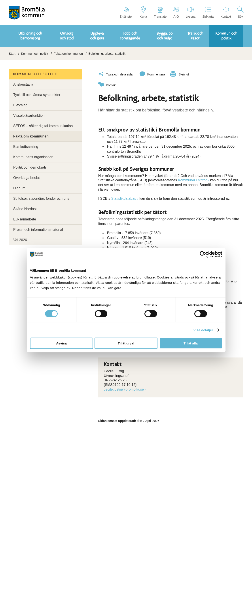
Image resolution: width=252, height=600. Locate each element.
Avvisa (61, 343)
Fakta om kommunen (68, 53)
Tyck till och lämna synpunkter (36, 95)
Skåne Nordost (25, 209)
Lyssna (190, 12)
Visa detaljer (203, 330)
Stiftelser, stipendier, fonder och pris (41, 198)
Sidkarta (208, 12)
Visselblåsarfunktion (29, 115)
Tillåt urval (126, 343)
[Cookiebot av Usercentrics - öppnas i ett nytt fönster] (203, 254)
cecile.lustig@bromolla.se (124, 389)
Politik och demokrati (29, 167)
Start (12, 53)
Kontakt (225, 12)
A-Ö (176, 12)
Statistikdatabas (123, 198)
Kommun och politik (34, 53)
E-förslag (20, 105)
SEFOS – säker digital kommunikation (43, 126)
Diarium (19, 188)
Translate (160, 12)
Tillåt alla (191, 343)
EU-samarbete (24, 219)
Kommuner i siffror (192, 179)
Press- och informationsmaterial (38, 229)
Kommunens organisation (33, 157)
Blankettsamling (25, 147)
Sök (240, 12)
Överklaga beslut (26, 178)
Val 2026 (20, 240)
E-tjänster (126, 12)
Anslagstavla (23, 84)
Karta (143, 12)
